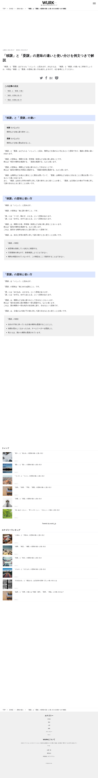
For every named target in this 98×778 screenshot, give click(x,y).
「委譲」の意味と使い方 (14, 100)
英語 (49, 722)
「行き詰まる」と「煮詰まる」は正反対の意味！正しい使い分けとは (35, 580)
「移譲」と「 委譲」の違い (14, 91)
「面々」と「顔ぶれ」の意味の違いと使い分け (28, 453)
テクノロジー (49, 731)
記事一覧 (49, 750)
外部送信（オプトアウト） (49, 756)
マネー (49, 734)
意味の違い (16, 472)
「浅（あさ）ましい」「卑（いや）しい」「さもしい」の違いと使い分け (37, 510)
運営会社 (49, 753)
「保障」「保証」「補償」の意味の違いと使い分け (30, 546)
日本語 (49, 719)
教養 (49, 728)
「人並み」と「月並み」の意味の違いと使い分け (29, 535)
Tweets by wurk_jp (49, 523)
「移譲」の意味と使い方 (14, 95)
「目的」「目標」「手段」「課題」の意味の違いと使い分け (32, 487)
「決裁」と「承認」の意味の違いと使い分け (28, 498)
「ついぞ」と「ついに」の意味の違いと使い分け (29, 476)
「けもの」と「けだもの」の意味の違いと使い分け (30, 569)
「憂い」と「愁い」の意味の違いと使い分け (28, 464)
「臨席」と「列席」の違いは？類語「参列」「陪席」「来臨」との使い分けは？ (39, 592)
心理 (49, 725)
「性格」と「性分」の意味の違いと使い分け (28, 558)
